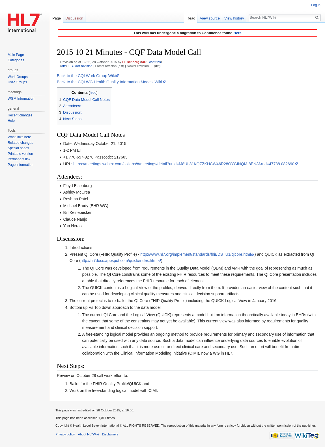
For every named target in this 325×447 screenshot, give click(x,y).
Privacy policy (65, 434)
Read (190, 18)
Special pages (18, 148)
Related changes (20, 143)
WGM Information (21, 99)
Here (237, 33)
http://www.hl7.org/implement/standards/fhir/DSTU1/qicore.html (195, 254)
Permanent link (19, 159)
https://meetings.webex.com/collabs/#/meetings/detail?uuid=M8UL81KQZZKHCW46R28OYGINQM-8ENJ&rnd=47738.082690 (183, 164)
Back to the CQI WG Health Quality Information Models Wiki (109, 82)
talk (144, 62)
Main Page (16, 55)
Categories (16, 60)
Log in (315, 5)
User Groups (17, 82)
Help (11, 121)
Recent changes (20, 115)
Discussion (74, 18)
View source (210, 18)
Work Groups (17, 77)
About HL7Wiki (88, 434)
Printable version (20, 154)
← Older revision (80, 66)
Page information (20, 165)
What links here (19, 137)
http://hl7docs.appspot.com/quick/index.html (119, 260)
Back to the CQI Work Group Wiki (86, 75)
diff (63, 66)
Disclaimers (110, 434)
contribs (155, 62)
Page (56, 18)
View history (234, 18)
